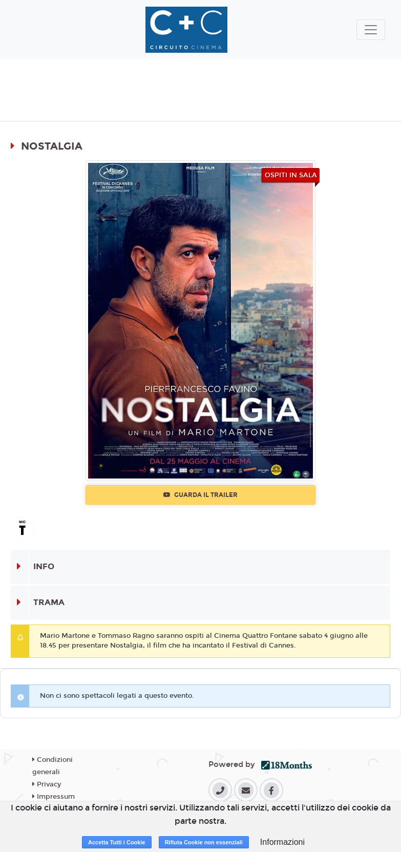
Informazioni (282, 842)
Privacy (46, 784)
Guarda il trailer (200, 494)
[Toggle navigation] (370, 29)
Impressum (53, 797)
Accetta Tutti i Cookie (116, 842)
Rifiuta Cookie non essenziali (204, 842)
